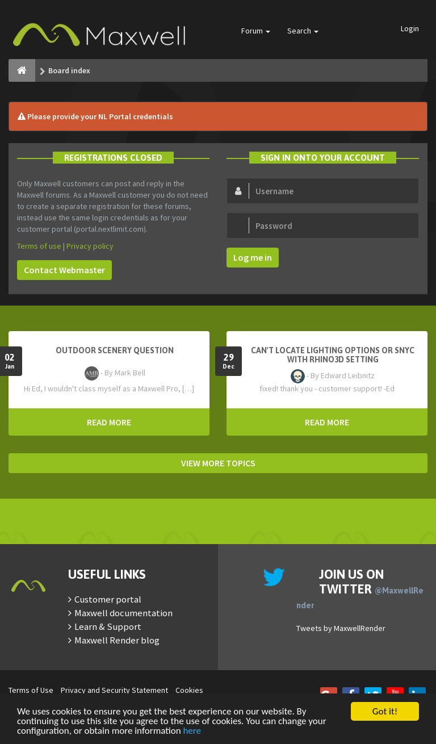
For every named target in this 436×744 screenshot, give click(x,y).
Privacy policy (90, 246)
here (192, 731)
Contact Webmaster (64, 269)
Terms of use (39, 246)
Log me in (252, 257)
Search (302, 31)
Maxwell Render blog (117, 640)
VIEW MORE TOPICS (218, 463)
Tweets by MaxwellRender (340, 628)
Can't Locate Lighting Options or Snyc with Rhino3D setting (332, 355)
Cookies (189, 690)
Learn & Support (107, 626)
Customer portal (107, 599)
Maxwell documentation (123, 613)
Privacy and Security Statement (114, 690)
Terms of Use (31, 690)
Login (410, 28)
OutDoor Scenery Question (115, 350)
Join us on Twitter (360, 588)
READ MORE (109, 422)
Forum (255, 31)
